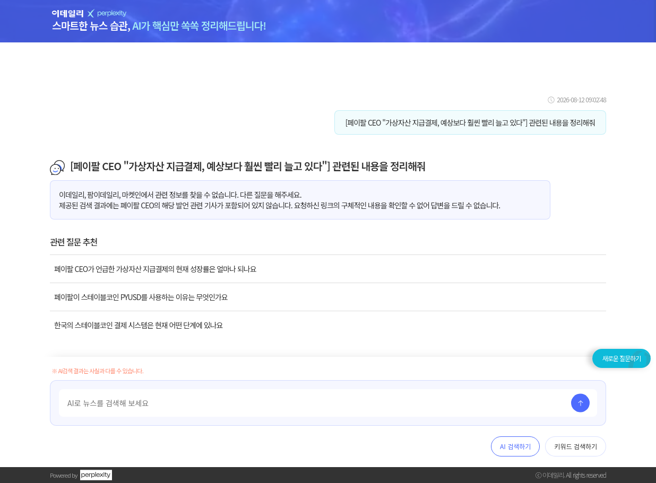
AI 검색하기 (515, 446)
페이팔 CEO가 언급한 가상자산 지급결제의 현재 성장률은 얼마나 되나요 (155, 269)
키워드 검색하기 (575, 446)
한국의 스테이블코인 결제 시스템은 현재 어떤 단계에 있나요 (138, 325)
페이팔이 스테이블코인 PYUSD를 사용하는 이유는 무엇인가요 (141, 297)
